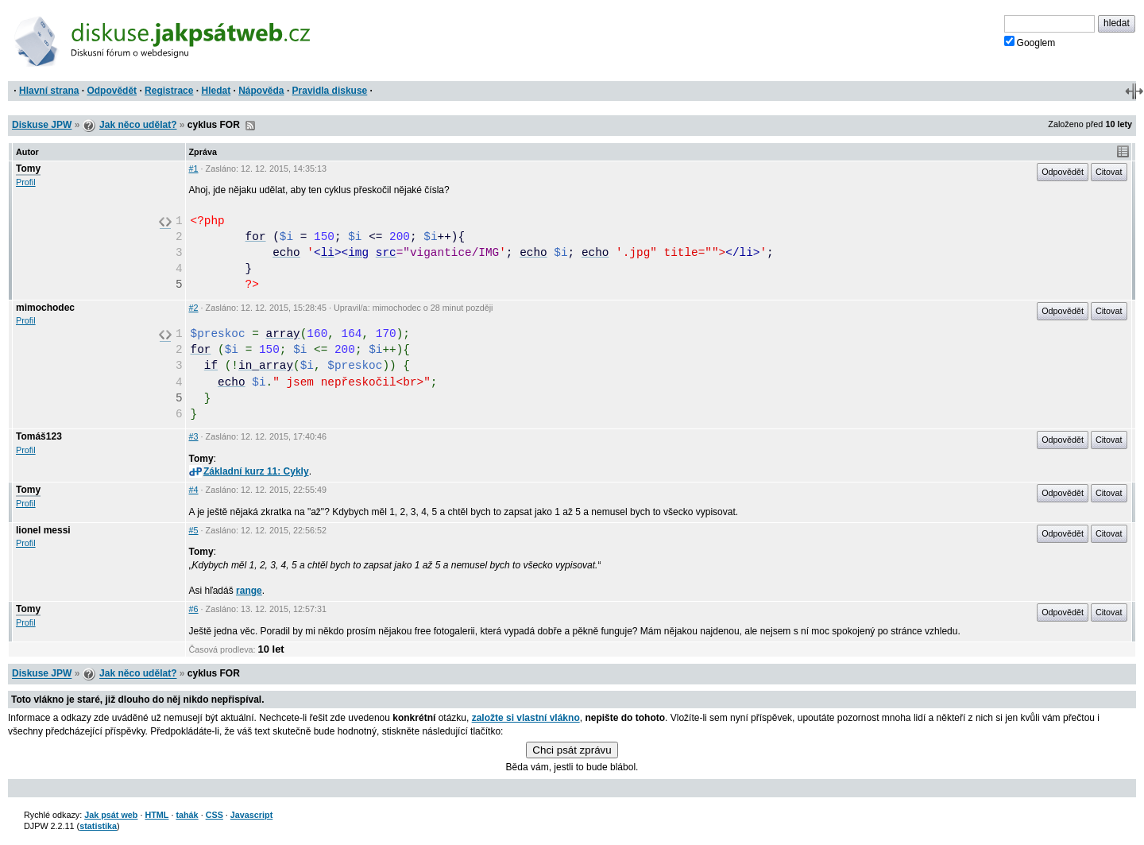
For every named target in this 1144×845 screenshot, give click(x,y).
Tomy (28, 168)
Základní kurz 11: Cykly (249, 471)
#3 (194, 436)
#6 (194, 609)
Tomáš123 (39, 436)
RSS (250, 125)
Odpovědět (112, 90)
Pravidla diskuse (330, 90)
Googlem (1030, 42)
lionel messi (43, 530)
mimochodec (45, 307)
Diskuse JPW (42, 124)
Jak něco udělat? (137, 124)
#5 (194, 530)
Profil (26, 182)
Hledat (215, 90)
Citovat (1109, 171)
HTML (156, 815)
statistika (98, 826)
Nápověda (261, 90)
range (249, 590)
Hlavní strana (49, 90)
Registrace (169, 90)
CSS (214, 815)
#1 (194, 168)
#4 (194, 489)
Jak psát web (110, 815)
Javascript (251, 815)
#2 (194, 307)
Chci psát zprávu (571, 750)
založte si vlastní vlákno (526, 717)
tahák (187, 815)
